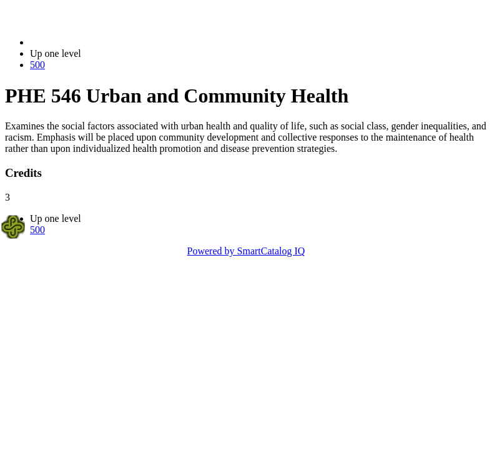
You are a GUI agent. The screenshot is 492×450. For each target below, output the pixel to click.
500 (37, 64)
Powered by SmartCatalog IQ (246, 251)
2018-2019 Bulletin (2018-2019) (95, 42)
